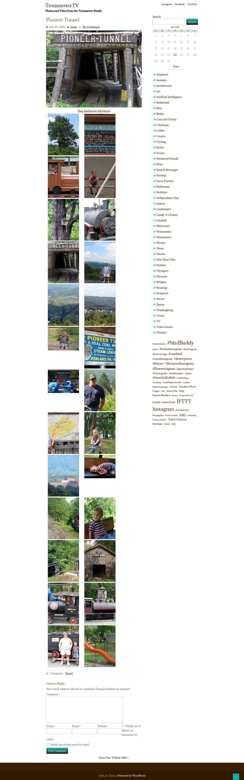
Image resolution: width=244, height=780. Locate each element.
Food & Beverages (167, 170)
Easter (160, 147)
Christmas (162, 125)
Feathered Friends (167, 158)
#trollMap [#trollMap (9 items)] (156, 382)
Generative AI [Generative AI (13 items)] (186, 395)
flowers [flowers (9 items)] (175, 395)
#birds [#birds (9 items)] (155, 349)
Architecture (164, 86)
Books (160, 114)
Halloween (162, 186)
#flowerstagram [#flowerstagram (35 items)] (163, 369)
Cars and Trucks (166, 119)
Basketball (162, 102)
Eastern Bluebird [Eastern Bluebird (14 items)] (161, 395)
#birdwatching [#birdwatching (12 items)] (159, 354)
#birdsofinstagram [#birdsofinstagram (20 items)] (170, 349)
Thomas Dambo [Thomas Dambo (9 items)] (159, 419)
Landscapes (163, 209)
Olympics (162, 271)
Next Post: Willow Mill (112, 757)
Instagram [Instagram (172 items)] (163, 409)
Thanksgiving (164, 310)
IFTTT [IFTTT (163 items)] (184, 401)
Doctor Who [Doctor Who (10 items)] (171, 391)
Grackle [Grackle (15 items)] (156, 402)
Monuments (163, 231)
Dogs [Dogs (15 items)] (181, 390)
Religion (161, 282)
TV (158, 321)
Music (160, 248)
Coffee (160, 130)
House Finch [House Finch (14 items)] (168, 402)
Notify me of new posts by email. (70, 744)
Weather (161, 332)
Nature (160, 254)
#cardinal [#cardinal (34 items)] (175, 354)
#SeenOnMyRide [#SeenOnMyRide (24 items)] (163, 378)
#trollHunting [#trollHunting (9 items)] (182, 378)
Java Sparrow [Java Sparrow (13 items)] (182, 410)
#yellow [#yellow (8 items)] (186, 382)
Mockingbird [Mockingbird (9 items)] (158, 415)
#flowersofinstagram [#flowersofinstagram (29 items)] (179, 363)
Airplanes (162, 74)
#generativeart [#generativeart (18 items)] (185, 368)
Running (161, 287)
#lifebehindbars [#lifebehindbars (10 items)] (176, 373)
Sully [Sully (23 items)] (182, 415)
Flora (159, 164)
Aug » (176, 66)
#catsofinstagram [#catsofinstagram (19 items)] (162, 358)
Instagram (167, 4)
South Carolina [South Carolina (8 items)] (171, 415)
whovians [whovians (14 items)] (157, 423)
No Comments (91, 27)
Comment (53, 694)
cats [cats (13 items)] (163, 391)
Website (102, 726)
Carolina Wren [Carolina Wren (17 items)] (187, 386)
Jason (73, 27)
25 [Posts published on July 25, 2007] (175, 55)
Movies (160, 243)
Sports (160, 304)
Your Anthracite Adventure (94, 111)
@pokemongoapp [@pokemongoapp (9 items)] (160, 387)
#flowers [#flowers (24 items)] (158, 363)
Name (51, 726)
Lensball (161, 220)
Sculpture (162, 293)
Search (156, 17)
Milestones (163, 226)
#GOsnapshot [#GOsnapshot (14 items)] (159, 373)
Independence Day (167, 198)
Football (161, 175)
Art (158, 91)
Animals (161, 80)
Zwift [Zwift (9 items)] (173, 424)
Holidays (161, 192)
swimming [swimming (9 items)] (191, 415)
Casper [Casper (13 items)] (156, 391)
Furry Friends (164, 181)
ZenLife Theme (108, 775)
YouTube (192, 4)
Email (76, 726)
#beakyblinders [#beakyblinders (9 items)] (159, 344)
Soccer (160, 299)
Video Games (164, 327)
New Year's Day (165, 259)
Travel (69, 673)
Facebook (180, 4)
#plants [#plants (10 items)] (188, 373)
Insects (160, 203)
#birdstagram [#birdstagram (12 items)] (190, 349)
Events (160, 153)
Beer (159, 108)
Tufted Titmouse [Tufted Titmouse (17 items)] (177, 419)
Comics (160, 136)
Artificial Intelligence (169, 97)
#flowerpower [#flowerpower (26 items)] (183, 359)
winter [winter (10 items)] (167, 424)
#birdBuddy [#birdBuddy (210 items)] (180, 343)
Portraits (161, 276)
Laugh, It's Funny (167, 215)
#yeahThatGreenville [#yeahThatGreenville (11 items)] (172, 382)
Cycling (161, 142)
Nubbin (161, 265)
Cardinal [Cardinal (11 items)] (173, 386)
